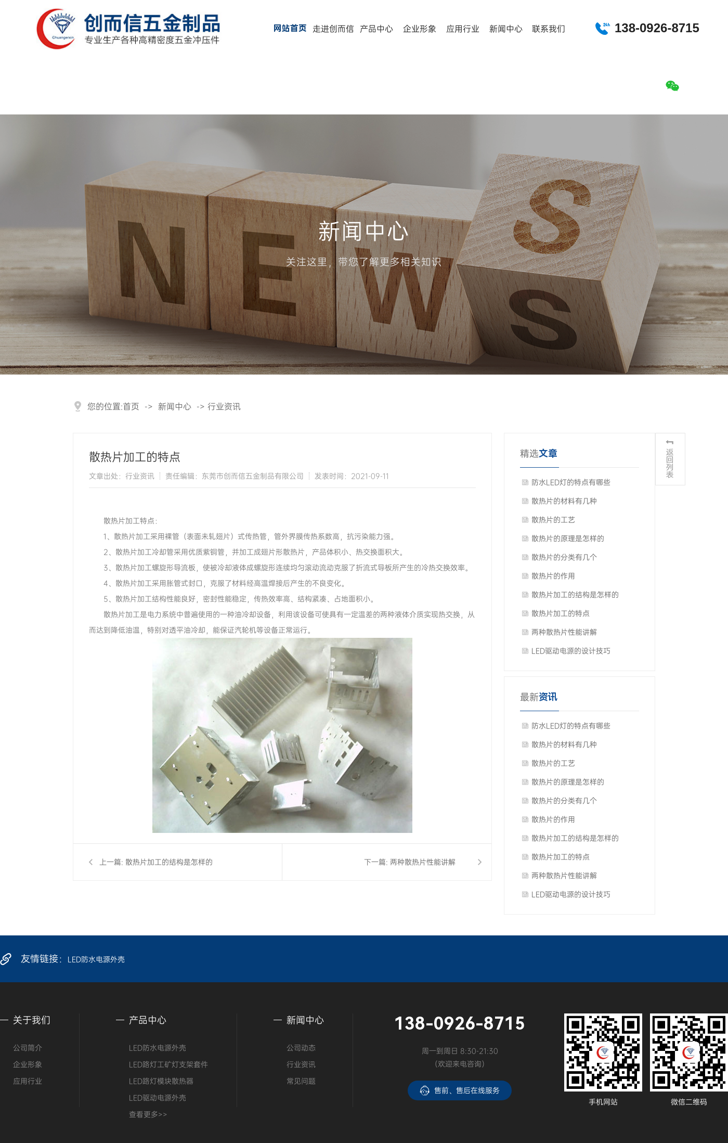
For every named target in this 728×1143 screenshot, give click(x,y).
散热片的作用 (553, 576)
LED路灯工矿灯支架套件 (168, 1064)
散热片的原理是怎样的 (567, 538)
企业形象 (419, 28)
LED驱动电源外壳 (157, 1097)
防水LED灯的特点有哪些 (570, 482)
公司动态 (301, 1047)
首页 (131, 406)
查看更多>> (148, 1114)
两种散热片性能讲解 (423, 862)
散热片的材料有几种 (564, 501)
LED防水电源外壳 (96, 959)
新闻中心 (506, 28)
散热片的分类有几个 (564, 557)
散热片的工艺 (553, 519)
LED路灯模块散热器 (161, 1081)
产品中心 (376, 28)
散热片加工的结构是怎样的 (169, 862)
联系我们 (548, 28)
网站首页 (290, 28)
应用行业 (462, 28)
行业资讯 (224, 406)
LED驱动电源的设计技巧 (570, 651)
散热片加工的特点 (560, 613)
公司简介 (27, 1047)
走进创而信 (333, 28)
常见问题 (301, 1081)
